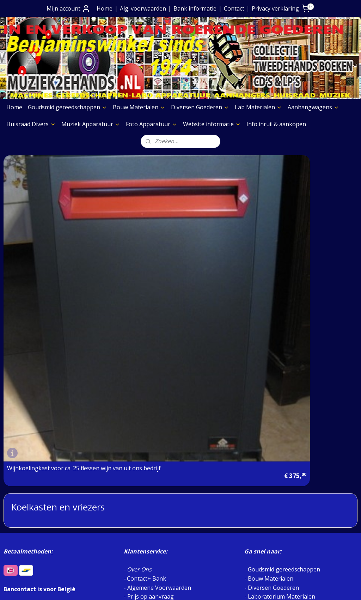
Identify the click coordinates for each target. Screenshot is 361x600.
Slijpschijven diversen (35, 528)
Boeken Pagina (27, 474)
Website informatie (212, 124)
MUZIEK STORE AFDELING (282, 430)
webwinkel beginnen (198, 587)
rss (171, 587)
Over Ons (139, 376)
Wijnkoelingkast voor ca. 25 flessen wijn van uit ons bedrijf (59, 274)
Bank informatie (194, 8)
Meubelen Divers (29, 555)
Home (104, 8)
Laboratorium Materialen (281, 403)
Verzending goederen (156, 412)
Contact (234, 8)
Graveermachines (30, 519)
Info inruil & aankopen (276, 124)
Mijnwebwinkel (260, 587)
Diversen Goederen (200, 107)
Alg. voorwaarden (143, 8)
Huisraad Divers (31, 124)
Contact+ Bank (146, 385)
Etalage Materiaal (30, 500)
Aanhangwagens (313, 107)
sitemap (156, 587)
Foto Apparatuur (151, 124)
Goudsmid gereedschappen (67, 107)
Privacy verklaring (275, 8)
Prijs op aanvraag (150, 403)
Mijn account (68, 8)
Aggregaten (22, 537)
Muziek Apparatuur (90, 124)
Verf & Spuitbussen (32, 510)
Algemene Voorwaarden (159, 394)
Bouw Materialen (139, 107)
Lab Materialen (258, 107)
